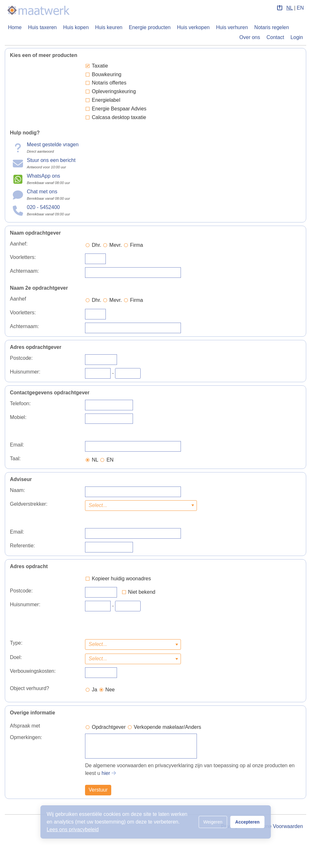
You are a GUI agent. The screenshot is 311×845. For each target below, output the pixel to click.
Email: (17, 444)
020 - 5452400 (43, 207)
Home (15, 27)
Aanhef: (18, 243)
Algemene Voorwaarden (275, 826)
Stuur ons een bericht (51, 160)
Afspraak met (25, 725)
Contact (275, 37)
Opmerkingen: (26, 737)
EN (300, 8)
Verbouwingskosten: (33, 671)
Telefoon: (20, 403)
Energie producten (150, 27)
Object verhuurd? (29, 688)
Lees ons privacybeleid (73, 829)
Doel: (16, 657)
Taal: (15, 458)
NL (289, 8)
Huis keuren (108, 27)
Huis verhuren (232, 27)
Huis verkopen (193, 27)
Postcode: (21, 358)
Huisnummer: (25, 371)
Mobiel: (18, 417)
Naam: (17, 490)
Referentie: (22, 545)
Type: (16, 643)
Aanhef (18, 299)
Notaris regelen (271, 27)
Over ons (249, 37)
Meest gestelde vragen (53, 144)
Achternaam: (24, 271)
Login (297, 37)
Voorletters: (23, 257)
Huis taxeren (42, 27)
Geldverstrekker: (28, 504)
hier (106, 773)
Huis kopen (76, 27)
